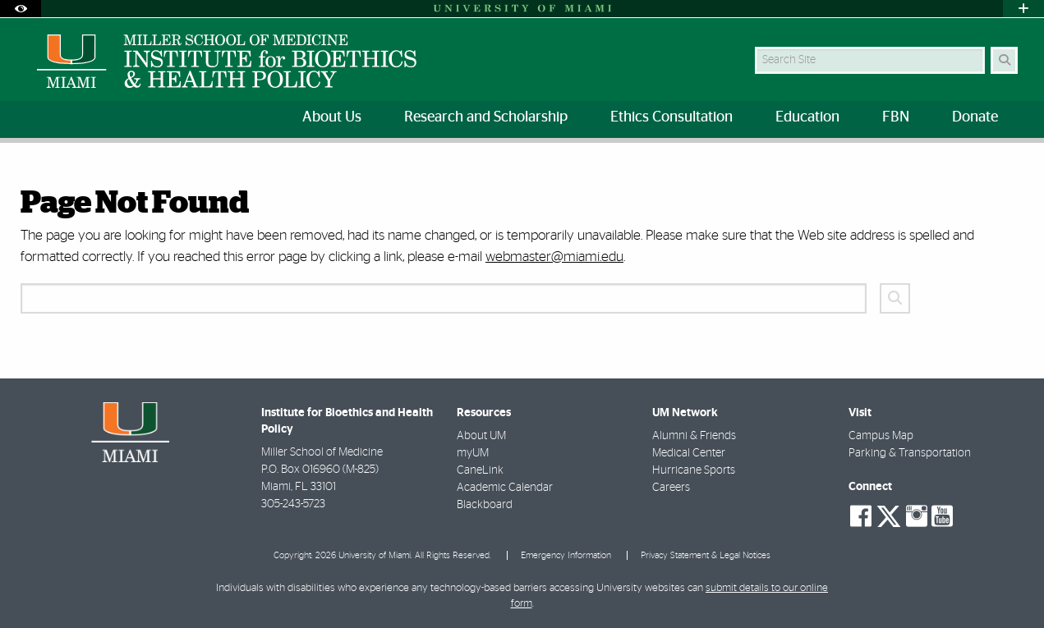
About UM (481, 436)
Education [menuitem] (807, 117)
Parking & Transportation (910, 453)
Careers (671, 487)
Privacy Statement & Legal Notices (705, 555)
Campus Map (881, 436)
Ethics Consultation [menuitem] (671, 117)
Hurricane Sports (693, 470)
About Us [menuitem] (331, 117)
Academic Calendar (505, 487)
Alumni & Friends (694, 436)
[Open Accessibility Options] (20, 8)
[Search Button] (1004, 60)
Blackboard (485, 505)
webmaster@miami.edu (554, 257)
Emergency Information (566, 555)
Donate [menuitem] (975, 117)
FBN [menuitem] (895, 117)
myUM (473, 453)
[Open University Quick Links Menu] (1023, 8)
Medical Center (688, 453)
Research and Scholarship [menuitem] (486, 117)
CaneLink (480, 470)
